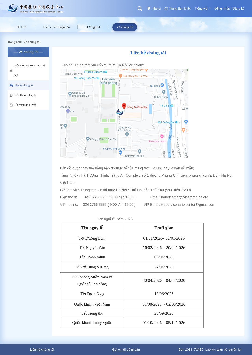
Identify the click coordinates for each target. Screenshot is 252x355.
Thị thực (21, 27)
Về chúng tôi (124, 27)
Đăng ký (238, 8)
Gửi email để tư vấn (23, 105)
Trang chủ (14, 42)
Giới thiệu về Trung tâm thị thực (27, 70)
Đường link (93, 27)
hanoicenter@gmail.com (196, 205)
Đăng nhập (222, 8)
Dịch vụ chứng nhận (56, 27)
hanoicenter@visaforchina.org (184, 197)
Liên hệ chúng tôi (21, 85)
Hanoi (157, 8)
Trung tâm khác (180, 8)
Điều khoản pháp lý (23, 95)
